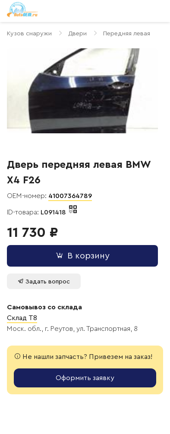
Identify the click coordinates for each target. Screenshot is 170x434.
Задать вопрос (44, 281)
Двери (77, 33)
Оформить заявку (85, 377)
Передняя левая (126, 33)
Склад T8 (22, 317)
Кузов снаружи (29, 33)
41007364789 (70, 195)
